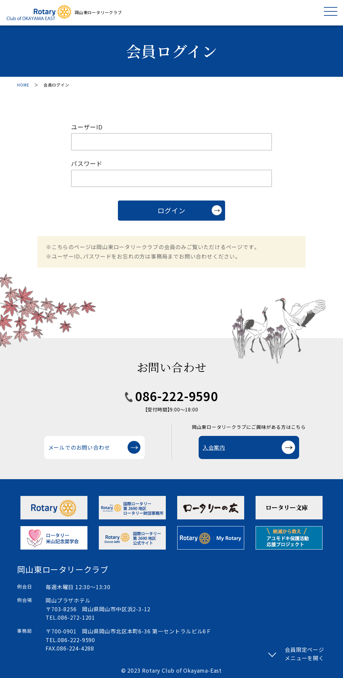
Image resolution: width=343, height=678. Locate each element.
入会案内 (214, 447)
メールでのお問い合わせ (79, 447)
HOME (23, 85)
